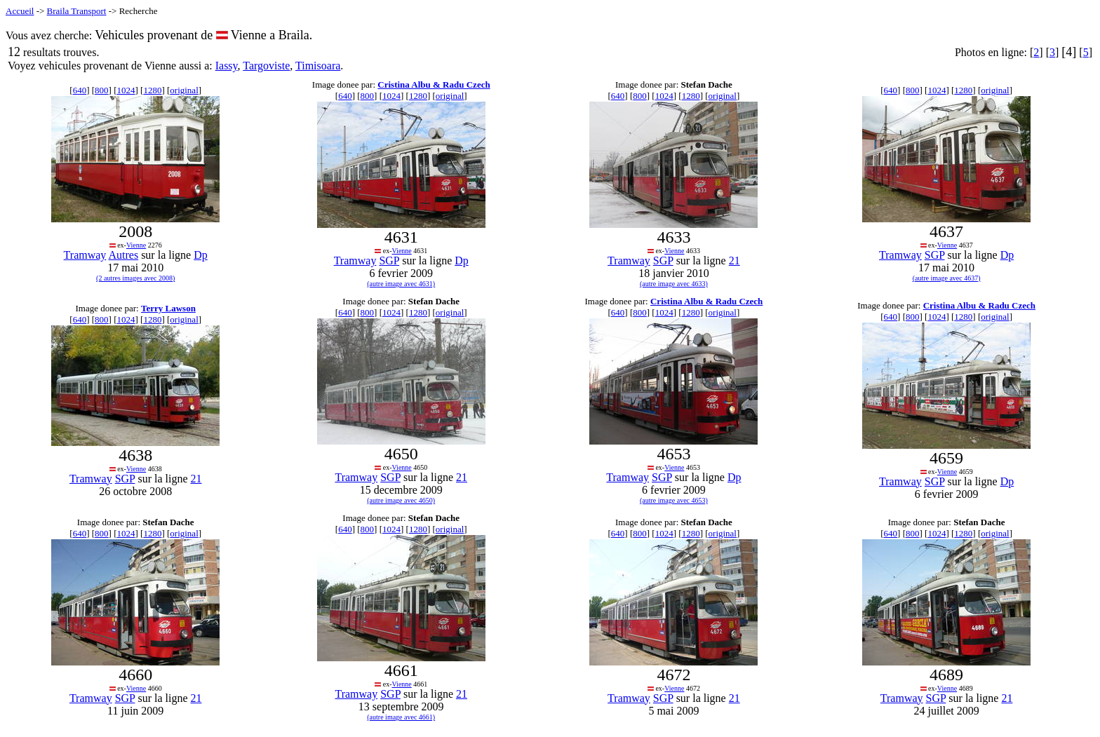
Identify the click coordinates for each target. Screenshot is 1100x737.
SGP (389, 260)
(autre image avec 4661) (401, 717)
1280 (152, 90)
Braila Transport (77, 11)
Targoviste (266, 66)
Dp (201, 255)
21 (734, 260)
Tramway (85, 255)
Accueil (20, 11)
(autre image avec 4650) (401, 500)
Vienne (136, 245)
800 (102, 90)
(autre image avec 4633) (674, 284)
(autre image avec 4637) (947, 278)
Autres (123, 255)
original (184, 90)
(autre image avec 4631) (401, 284)
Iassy (226, 66)
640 (80, 90)
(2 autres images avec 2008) (135, 278)
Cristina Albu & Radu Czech (433, 84)
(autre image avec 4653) (674, 500)
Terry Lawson (168, 308)
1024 (125, 90)
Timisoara (317, 66)
